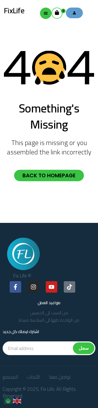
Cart (58, 11)
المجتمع (10, 377)
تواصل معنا (60, 377)
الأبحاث (33, 377)
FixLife (14, 10)
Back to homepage (49, 175)
